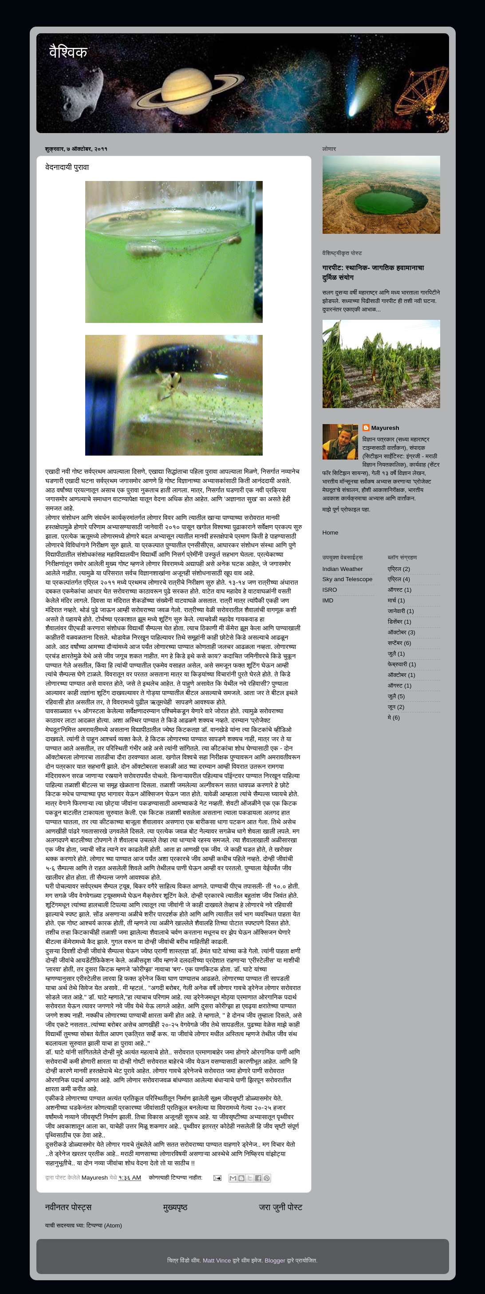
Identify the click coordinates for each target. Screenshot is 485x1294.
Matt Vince (217, 1260)
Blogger (274, 1260)
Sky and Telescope (348, 579)
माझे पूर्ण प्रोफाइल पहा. (347, 509)
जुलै (392, 653)
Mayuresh (385, 428)
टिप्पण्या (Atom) (104, 1225)
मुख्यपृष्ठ (175, 1207)
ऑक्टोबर (397, 632)
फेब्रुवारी (397, 664)
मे (389, 717)
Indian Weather (343, 569)
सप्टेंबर (395, 643)
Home (331, 532)
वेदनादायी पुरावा (67, 167)
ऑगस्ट (395, 589)
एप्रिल (394, 569)
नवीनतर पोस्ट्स (68, 1207)
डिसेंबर (395, 621)
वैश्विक (68, 52)
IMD (328, 600)
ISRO (330, 589)
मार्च (392, 600)
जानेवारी (396, 611)
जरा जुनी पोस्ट (281, 1207)
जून (391, 707)
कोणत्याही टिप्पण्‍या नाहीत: (176, 1177)
